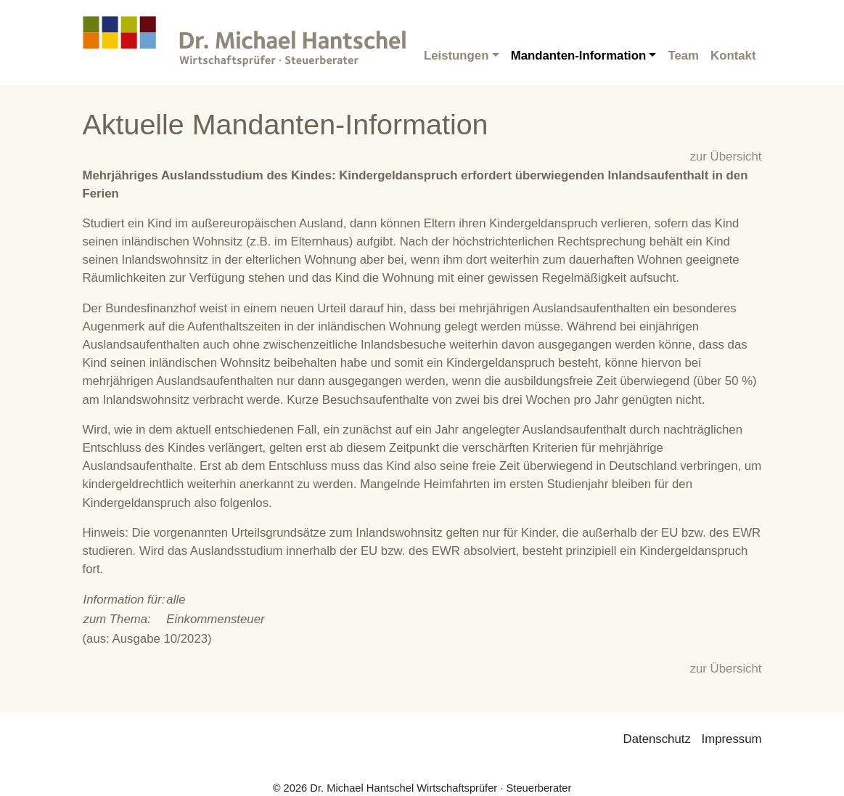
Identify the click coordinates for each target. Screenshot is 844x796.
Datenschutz (657, 739)
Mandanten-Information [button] (578, 55)
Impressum (732, 739)
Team (683, 55)
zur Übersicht (726, 156)
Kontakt (732, 55)
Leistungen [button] (456, 55)
